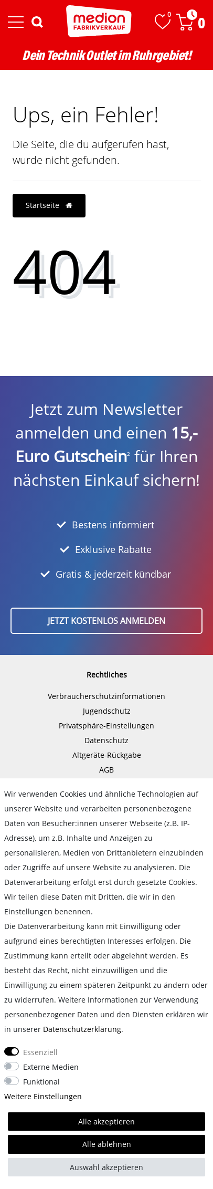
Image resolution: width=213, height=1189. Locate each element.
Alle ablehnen (106, 1144)
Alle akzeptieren (106, 1122)
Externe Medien (51, 1067)
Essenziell (40, 1052)
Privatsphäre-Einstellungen (106, 726)
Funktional (41, 1082)
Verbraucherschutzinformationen (106, 696)
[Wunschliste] (163, 21)
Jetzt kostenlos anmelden (106, 621)
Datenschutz (106, 740)
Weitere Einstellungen (43, 1096)
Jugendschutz (107, 711)
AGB (106, 770)
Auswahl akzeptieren (106, 1167)
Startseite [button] (49, 205)
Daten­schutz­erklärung (82, 1029)
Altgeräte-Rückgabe (106, 755)
